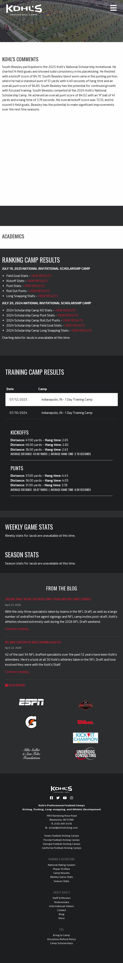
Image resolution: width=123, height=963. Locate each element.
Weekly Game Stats (61, 876)
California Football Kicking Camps (61, 847)
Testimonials (61, 902)
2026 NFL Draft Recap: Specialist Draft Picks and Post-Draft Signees (48, 599)
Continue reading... (17, 629)
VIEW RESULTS (41, 276)
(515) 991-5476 (63, 823)
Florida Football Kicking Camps (62, 839)
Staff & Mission (61, 897)
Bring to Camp (61, 935)
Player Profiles (61, 868)
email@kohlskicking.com (63, 827)
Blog (61, 914)
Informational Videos (61, 906)
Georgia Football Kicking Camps (61, 843)
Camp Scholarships (61, 943)
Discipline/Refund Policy (61, 939)
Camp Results (61, 872)
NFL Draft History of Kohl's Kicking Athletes (33, 642)
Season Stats (61, 880)
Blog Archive (15, 685)
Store (61, 918)
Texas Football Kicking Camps (61, 835)
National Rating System (61, 864)
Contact (61, 910)
